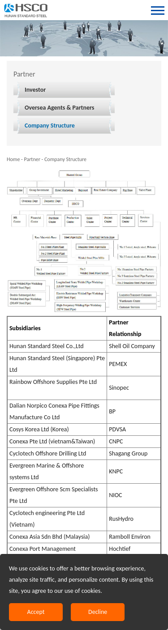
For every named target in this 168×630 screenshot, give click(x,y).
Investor (35, 90)
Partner (32, 159)
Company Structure (50, 125)
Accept (36, 612)
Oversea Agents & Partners (59, 107)
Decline (97, 612)
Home (13, 159)
